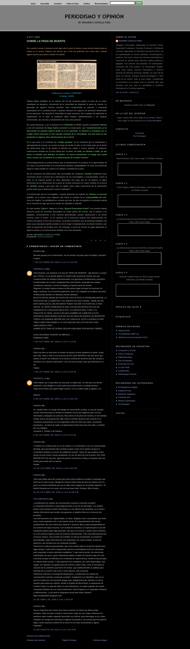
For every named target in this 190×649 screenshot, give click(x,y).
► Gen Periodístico (124, 361)
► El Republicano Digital (126, 387)
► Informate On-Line (125, 364)
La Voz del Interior (154, 120)
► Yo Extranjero (123, 404)
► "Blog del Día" (123, 330)
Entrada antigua (100, 640)
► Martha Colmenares (125, 401)
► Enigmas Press (123, 391)
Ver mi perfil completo (127, 92)
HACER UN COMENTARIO (38, 636)
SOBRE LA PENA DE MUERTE (46, 41)
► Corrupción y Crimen (126, 350)
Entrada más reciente (36, 640)
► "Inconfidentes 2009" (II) (127, 334)
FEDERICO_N (39, 269)
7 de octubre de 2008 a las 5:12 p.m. (55, 342)
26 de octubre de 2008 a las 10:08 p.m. (56, 492)
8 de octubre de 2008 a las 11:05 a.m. (55, 399)
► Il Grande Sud (123, 397)
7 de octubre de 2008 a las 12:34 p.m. (55, 262)
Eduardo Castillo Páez (130, 41)
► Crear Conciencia (124, 354)
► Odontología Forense (126, 374)
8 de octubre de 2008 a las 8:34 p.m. (55, 435)
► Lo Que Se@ (122, 367)
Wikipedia (151, 105)
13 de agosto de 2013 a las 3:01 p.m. (54, 630)
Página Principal (69, 640)
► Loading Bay (122, 371)
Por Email (139, 133)
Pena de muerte (45, 237)
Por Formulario (139, 136)
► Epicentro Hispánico (125, 394)
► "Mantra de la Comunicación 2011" (132, 337)
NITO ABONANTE (41, 499)
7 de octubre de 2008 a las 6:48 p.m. (55, 372)
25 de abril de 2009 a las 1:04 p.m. (53, 599)
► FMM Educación (124, 357)
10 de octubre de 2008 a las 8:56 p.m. (55, 468)
